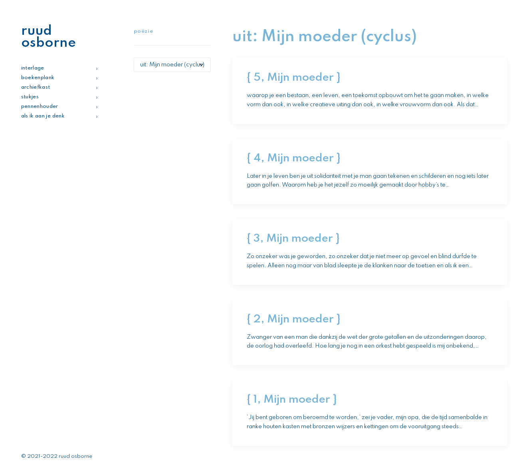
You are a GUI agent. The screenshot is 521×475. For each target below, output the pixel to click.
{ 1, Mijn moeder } (292, 399)
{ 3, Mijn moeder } (293, 238)
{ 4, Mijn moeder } (293, 158)
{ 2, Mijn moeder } (293, 319)
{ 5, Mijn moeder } (293, 77)
